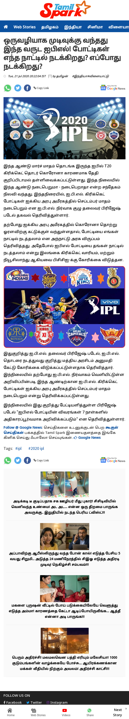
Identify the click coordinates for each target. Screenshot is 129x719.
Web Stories (25, 27)
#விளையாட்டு (98, 76)
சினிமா (95, 27)
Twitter (34, 703)
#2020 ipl (35, 448)
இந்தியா (73, 27)
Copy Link (42, 88)
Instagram (57, 703)
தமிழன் (62, 76)
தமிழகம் (50, 27)
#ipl (18, 448)
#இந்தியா (79, 76)
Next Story (117, 712)
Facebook (13, 703)
